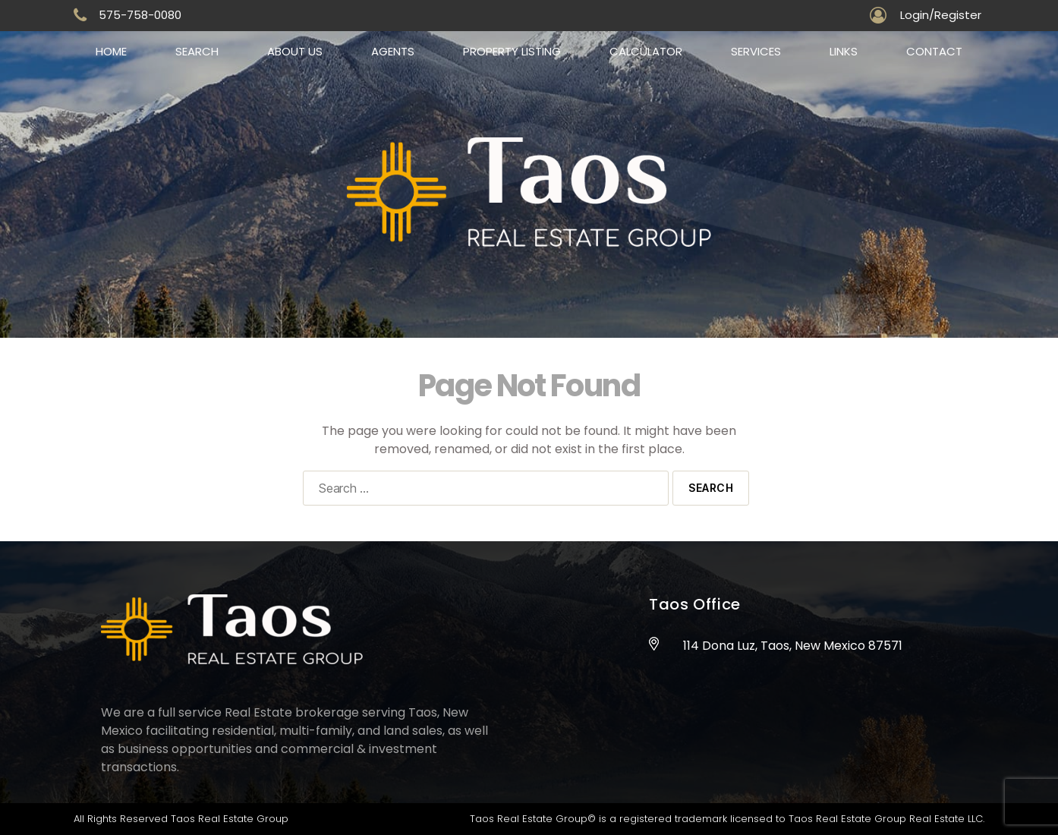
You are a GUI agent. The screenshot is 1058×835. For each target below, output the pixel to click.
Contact (934, 51)
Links (844, 51)
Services (756, 51)
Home (111, 51)
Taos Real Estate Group (229, 818)
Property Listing (512, 51)
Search (197, 51)
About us (295, 51)
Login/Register (940, 15)
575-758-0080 (140, 15)
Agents (392, 51)
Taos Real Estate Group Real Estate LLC (886, 818)
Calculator (645, 51)
